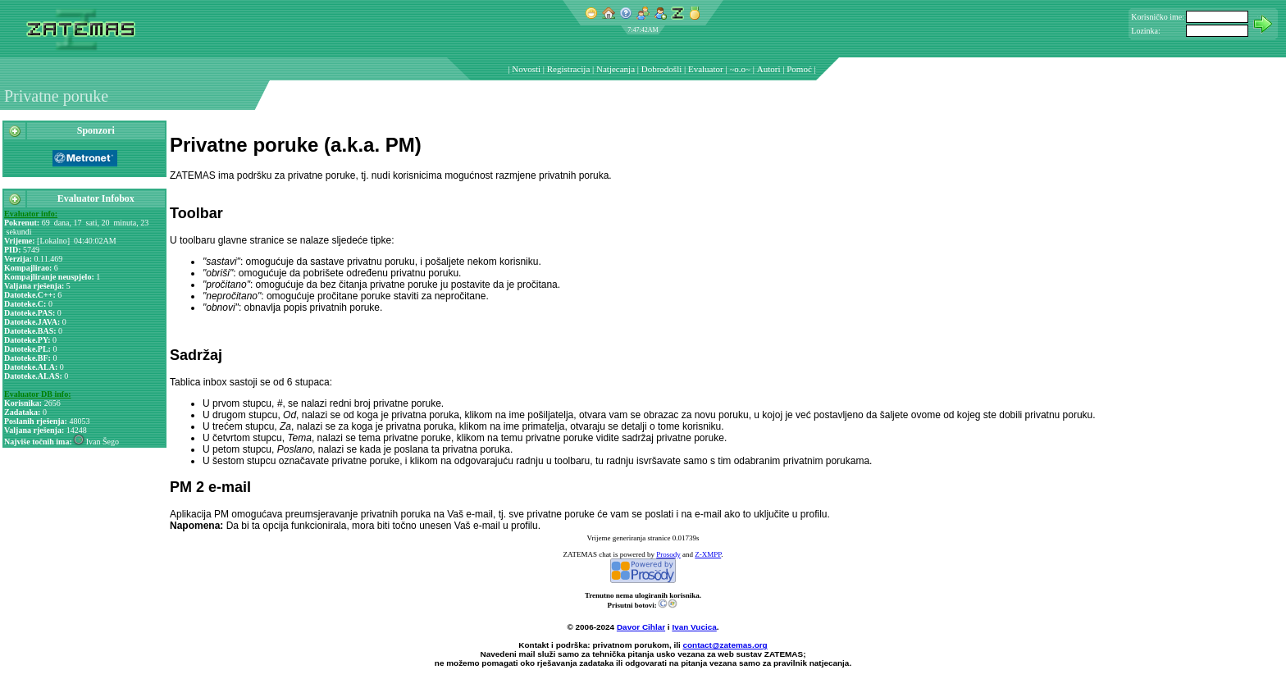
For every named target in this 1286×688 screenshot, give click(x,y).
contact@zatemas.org (725, 644)
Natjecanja (615, 69)
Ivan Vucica (694, 626)
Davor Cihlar (641, 626)
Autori (769, 69)
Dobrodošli (661, 69)
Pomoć (799, 69)
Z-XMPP (708, 554)
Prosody (668, 554)
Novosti (526, 69)
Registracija (569, 69)
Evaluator (705, 69)
